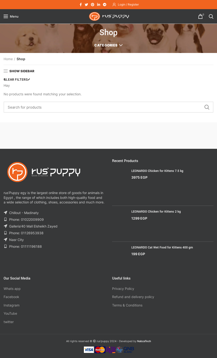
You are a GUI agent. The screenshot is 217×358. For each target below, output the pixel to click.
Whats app (12, 288)
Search (207, 107)
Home (8, 59)
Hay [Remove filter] (7, 85)
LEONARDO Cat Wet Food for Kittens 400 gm (162, 247)
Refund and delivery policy (133, 297)
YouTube (10, 313)
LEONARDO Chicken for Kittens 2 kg (156, 211)
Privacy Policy (123, 288)
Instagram (11, 305)
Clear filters (16, 79)
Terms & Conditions (127, 305)
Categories (105, 45)
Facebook (11, 297)
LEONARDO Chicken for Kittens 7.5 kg (157, 171)
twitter (9, 322)
